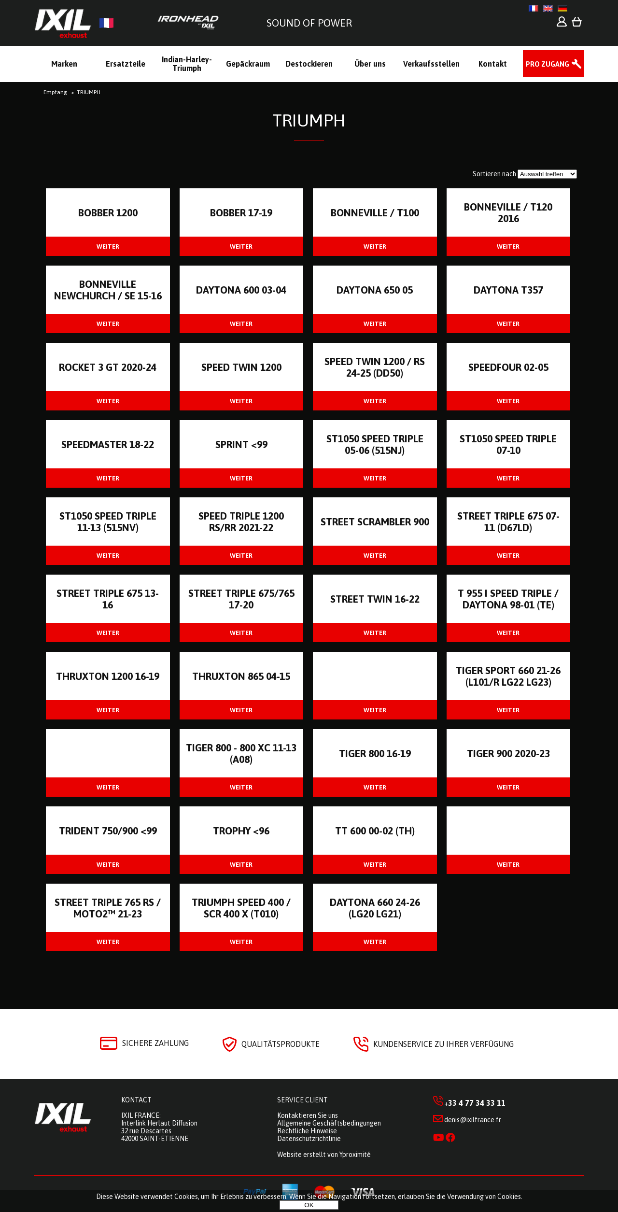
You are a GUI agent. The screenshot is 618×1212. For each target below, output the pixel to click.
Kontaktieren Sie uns (307, 1115)
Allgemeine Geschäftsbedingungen (329, 1123)
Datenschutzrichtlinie (309, 1138)
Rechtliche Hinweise (307, 1131)
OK (308, 1205)
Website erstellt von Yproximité (324, 1154)
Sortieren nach (494, 174)
